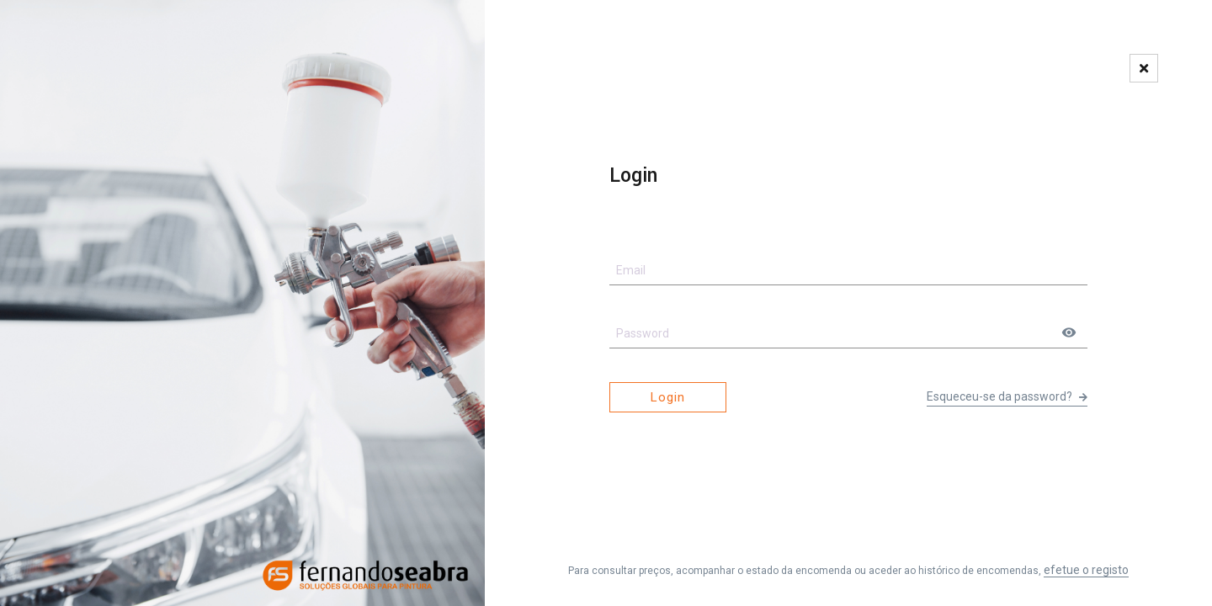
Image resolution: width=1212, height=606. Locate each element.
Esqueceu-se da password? (1007, 396)
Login (668, 397)
